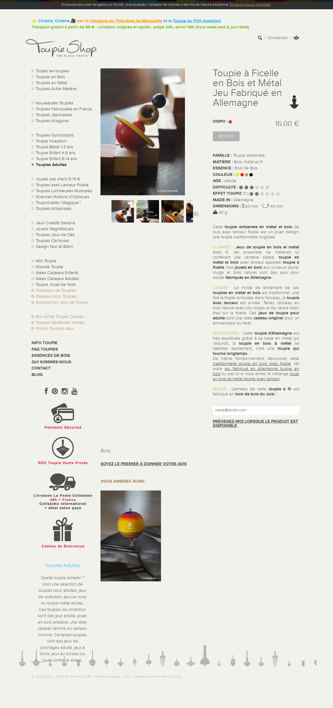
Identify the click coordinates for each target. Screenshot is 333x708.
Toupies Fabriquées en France (64, 109)
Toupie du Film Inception (197, 21)
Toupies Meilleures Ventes (60, 322)
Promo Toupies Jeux (54, 328)
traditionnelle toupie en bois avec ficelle (252, 363)
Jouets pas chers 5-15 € (58, 179)
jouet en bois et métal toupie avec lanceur (256, 376)
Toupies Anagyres (52, 120)
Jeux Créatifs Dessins (55, 223)
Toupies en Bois (50, 77)
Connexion (278, 37)
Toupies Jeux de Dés (55, 234)
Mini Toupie (46, 261)
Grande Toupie (49, 267)
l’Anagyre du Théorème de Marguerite (126, 21)
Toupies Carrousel (52, 240)
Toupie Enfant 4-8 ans (55, 153)
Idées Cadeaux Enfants (57, 272)
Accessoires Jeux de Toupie (62, 302)
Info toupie (44, 343)
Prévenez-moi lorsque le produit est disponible (255, 423)
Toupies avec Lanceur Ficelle (62, 185)
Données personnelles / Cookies (157, 676)
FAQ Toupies (45, 349)
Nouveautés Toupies (54, 103)
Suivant (196, 213)
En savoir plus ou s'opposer (250, 4)
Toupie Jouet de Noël (56, 284)
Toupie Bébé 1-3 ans (54, 147)
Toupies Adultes (51, 164)
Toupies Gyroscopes (55, 135)
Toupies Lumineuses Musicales (64, 191)
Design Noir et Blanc (54, 246)
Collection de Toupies (56, 290)
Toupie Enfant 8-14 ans (56, 158)
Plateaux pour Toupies (56, 296)
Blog (37, 374)
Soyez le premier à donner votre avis (143, 464)
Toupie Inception (51, 141)
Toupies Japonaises (54, 115)
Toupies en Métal (51, 82)
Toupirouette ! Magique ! (58, 202)
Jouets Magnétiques (54, 229)
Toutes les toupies (52, 71)
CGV (126, 676)
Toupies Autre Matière (56, 88)
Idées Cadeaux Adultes (57, 278)
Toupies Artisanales (53, 208)
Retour (226, 136)
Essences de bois (51, 355)
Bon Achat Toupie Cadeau (60, 316)
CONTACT (41, 368)
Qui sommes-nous (51, 362)
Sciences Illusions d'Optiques (62, 196)
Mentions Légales (107, 676)
